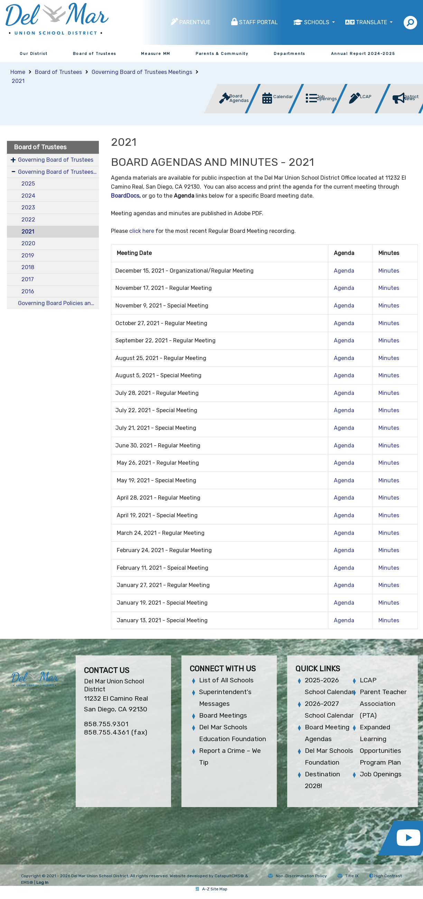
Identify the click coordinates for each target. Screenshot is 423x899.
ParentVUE (194, 22)
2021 (18, 81)
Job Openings (381, 774)
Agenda (344, 270)
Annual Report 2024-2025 (363, 53)
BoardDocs (125, 195)
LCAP (368, 680)
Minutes (388, 270)
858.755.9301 (106, 724)
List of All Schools (226, 680)
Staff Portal (258, 22)
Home (17, 72)
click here (141, 231)
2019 (27, 255)
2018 (27, 267)
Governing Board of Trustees (55, 160)
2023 (28, 207)
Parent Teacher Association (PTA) (383, 703)
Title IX (348, 875)
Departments (289, 53)
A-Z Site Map (211, 889)
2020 (28, 243)
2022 (28, 219)
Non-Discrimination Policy (297, 875)
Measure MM (155, 53)
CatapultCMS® (229, 875)
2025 (28, 183)
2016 (27, 291)
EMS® (27, 882)
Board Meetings (223, 715)
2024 (28, 195)
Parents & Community (222, 53)
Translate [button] (372, 22)
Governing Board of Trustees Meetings (142, 72)
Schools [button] (317, 22)
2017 (27, 279)
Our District (34, 53)
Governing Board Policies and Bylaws (58, 303)
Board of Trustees (94, 53)
